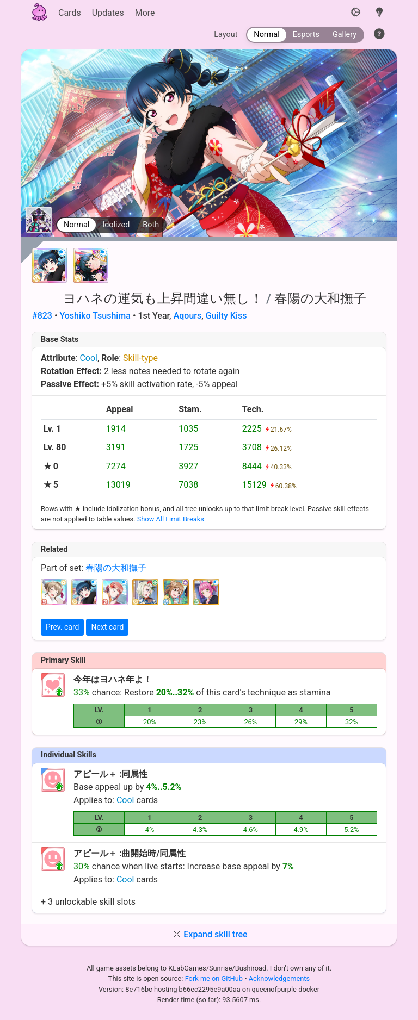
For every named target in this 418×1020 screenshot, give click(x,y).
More (145, 13)
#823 (42, 315)
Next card (107, 627)
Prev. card (62, 627)
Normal (76, 224)
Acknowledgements (279, 978)
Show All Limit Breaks (170, 519)
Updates (108, 13)
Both (151, 224)
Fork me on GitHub (215, 978)
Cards (69, 13)
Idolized (116, 224)
